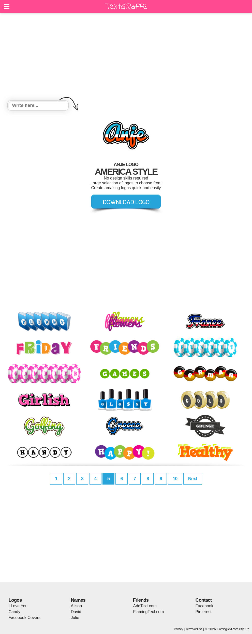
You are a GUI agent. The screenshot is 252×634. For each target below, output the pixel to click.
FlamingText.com (148, 612)
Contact (204, 600)
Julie (75, 617)
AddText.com (145, 606)
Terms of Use (194, 629)
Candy (14, 612)
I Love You (18, 606)
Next (192, 478)
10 (175, 478)
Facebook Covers (24, 617)
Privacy (178, 629)
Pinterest (204, 612)
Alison (76, 606)
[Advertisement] (126, 57)
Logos (15, 600)
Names (78, 600)
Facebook (204, 606)
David (76, 612)
